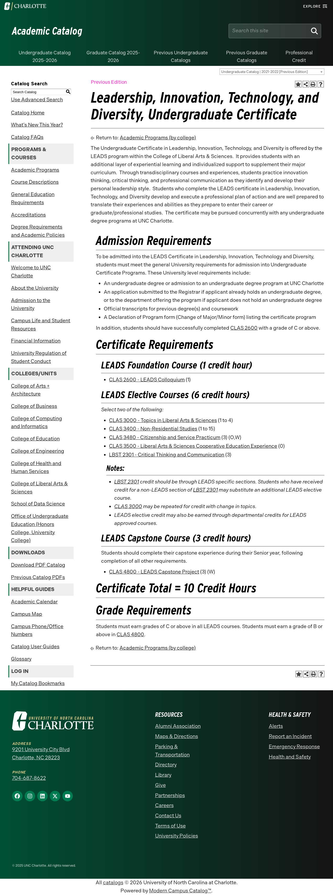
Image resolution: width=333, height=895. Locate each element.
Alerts (276, 726)
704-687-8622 (29, 778)
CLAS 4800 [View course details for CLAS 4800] (130, 634)
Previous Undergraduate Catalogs (181, 56)
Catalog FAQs (27, 137)
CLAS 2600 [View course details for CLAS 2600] (244, 328)
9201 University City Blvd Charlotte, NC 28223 (41, 753)
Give (160, 785)
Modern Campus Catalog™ (180, 891)
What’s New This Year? (37, 125)
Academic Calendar (34, 602)
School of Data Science (38, 504)
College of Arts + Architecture (30, 390)
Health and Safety (290, 757)
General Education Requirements (32, 198)
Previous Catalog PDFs (38, 577)
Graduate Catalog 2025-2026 (113, 56)
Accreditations (28, 215)
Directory (166, 765)
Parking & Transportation (172, 751)
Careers (164, 805)
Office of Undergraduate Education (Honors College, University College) (39, 528)
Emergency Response (294, 747)
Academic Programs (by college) (158, 138)
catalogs (113, 883)
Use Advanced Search (37, 100)
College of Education (35, 439)
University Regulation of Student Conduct (39, 357)
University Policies (176, 836)
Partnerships (170, 795)
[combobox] (272, 72)
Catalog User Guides (35, 647)
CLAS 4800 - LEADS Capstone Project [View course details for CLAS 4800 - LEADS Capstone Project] (154, 572)
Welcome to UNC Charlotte (31, 272)
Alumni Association (178, 726)
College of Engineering (37, 451)
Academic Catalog (47, 31)
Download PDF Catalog (38, 565)
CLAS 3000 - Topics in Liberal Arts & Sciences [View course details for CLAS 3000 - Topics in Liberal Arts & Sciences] (163, 420)
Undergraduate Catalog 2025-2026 (45, 56)
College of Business (34, 406)
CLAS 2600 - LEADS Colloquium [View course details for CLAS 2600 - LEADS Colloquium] (147, 380)
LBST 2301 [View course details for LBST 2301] (126, 482)
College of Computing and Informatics (36, 422)
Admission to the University (30, 304)
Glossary (21, 659)
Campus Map (26, 614)
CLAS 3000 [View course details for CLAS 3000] (128, 506)
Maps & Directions (176, 736)
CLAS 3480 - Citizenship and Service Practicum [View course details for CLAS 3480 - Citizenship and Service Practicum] (164, 437)
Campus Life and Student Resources (40, 325)
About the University (34, 288)
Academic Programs (35, 170)
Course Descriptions (35, 182)
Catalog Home (28, 113)
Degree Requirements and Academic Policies (38, 231)
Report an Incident (290, 736)
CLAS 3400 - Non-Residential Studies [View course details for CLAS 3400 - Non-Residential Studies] (153, 429)
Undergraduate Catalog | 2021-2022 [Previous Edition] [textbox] (264, 72)
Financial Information (36, 341)
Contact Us (168, 816)
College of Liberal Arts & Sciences (39, 488)
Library (163, 775)
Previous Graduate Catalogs (246, 56)
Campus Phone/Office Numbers (37, 630)
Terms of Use (170, 826)
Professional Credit (299, 56)
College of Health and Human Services (36, 467)
